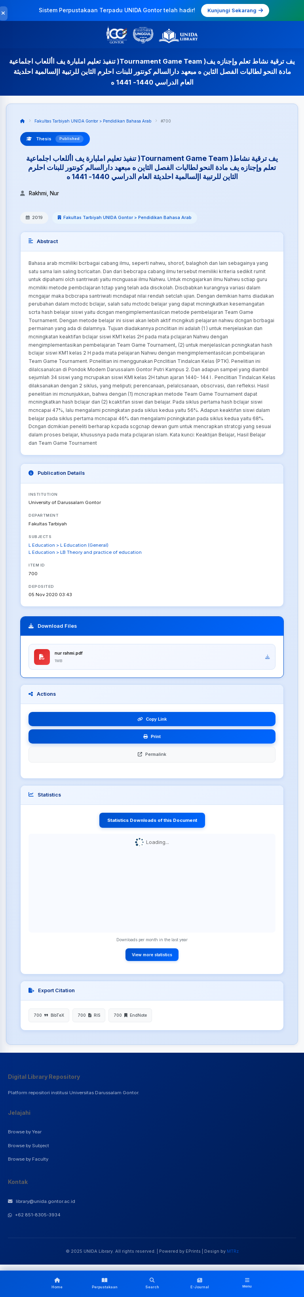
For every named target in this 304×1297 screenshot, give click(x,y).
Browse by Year (25, 1132)
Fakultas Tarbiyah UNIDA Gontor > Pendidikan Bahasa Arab (92, 121)
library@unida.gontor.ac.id (41, 1202)
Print (152, 737)
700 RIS (89, 1016)
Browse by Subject (28, 1146)
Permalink (152, 755)
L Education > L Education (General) (68, 545)
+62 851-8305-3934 (34, 1215)
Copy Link (152, 719)
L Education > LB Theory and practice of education (85, 552)
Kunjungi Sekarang (235, 10)
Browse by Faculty (28, 1160)
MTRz (233, 1251)
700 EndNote (130, 1016)
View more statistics (152, 955)
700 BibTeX (49, 1016)
